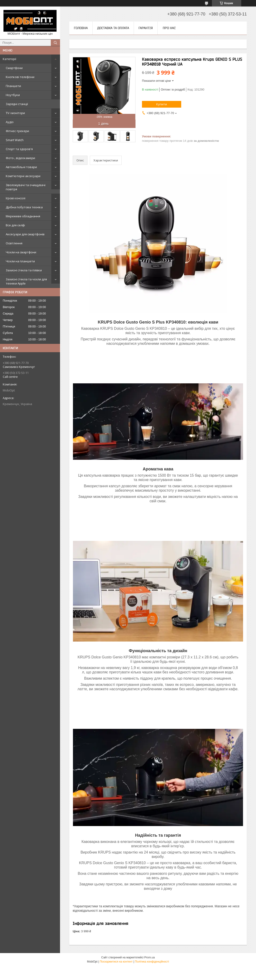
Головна (81, 28)
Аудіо (10, 122)
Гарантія (146, 28)
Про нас (169, 28)
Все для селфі (15, 225)
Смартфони (14, 68)
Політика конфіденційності (152, 961)
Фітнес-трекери (17, 131)
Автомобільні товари (21, 167)
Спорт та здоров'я (19, 149)
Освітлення (14, 243)
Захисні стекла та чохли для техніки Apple (26, 281)
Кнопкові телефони (20, 77)
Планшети (13, 86)
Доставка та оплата (113, 28)
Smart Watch (15, 140)
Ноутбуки (13, 95)
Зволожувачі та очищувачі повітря (25, 187)
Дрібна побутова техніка (24, 207)
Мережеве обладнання (23, 216)
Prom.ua (149, 957)
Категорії (9, 59)
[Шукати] (55, 42)
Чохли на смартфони (21, 252)
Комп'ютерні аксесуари (23, 176)
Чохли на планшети (20, 261)
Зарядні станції (17, 104)
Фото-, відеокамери (20, 158)
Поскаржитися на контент (116, 961)
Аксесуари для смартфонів (25, 234)
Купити (161, 104)
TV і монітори (15, 113)
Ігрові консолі (15, 198)
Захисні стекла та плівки (24, 270)
